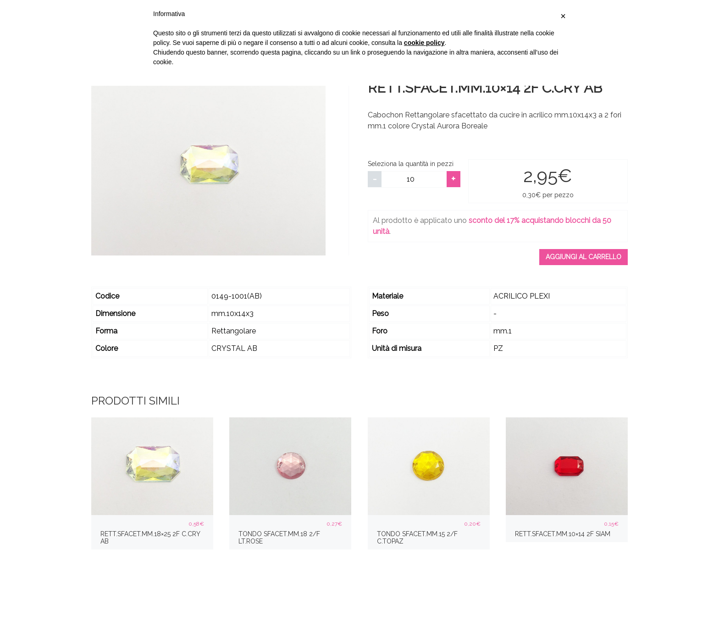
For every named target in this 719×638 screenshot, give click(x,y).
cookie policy (424, 42)
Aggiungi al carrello (583, 257)
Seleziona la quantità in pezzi (411, 163)
